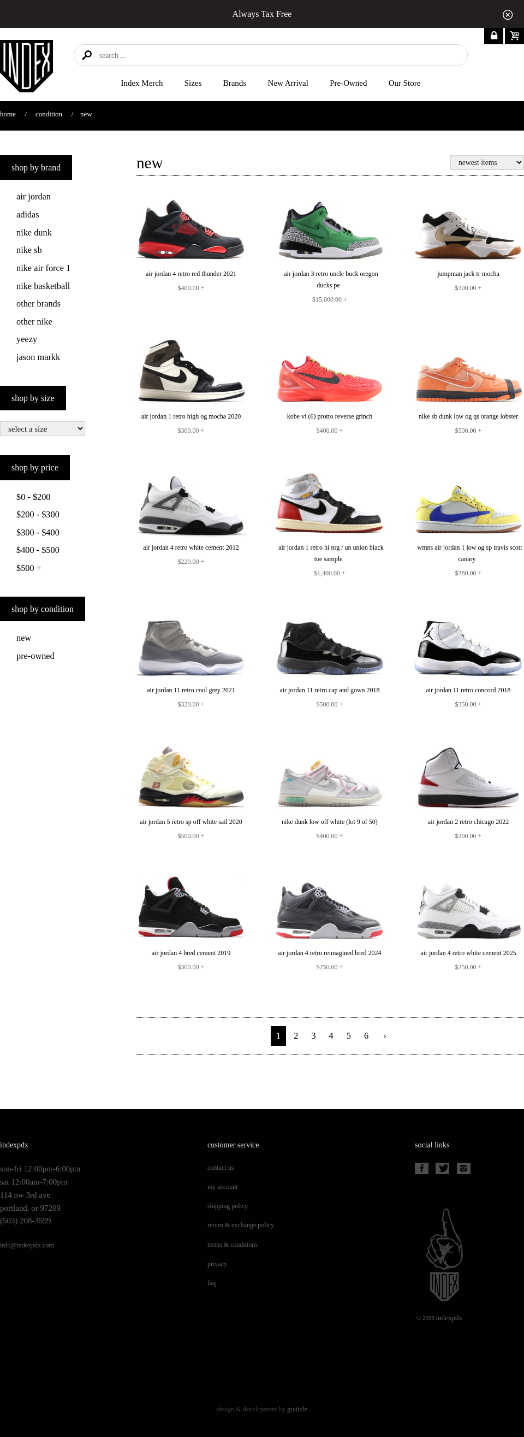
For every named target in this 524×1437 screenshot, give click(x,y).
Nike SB (29, 250)
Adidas (27, 214)
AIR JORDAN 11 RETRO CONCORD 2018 (468, 690)
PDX (449, 1318)
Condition (48, 114)
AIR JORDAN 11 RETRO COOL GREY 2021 (191, 690)
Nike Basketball (43, 286)
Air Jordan (33, 196)
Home (8, 114)
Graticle (297, 1409)
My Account (222, 1187)
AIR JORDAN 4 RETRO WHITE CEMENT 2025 (468, 953)
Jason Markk (38, 357)
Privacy (217, 1264)
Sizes (193, 83)
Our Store (405, 83)
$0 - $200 (33, 497)
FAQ (211, 1283)
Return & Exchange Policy (240, 1225)
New (23, 638)
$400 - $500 (37, 550)
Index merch (142, 83)
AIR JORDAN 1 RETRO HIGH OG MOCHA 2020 (191, 416)
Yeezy (26, 339)
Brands (234, 83)
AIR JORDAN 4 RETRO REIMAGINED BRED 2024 (329, 953)
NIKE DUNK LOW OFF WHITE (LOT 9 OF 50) (330, 822)
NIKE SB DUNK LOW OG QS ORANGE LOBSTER (468, 416)
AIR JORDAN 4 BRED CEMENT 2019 (191, 953)
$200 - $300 (37, 514)
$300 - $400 (37, 532)
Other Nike (34, 321)
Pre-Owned (348, 83)
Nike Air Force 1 (43, 268)
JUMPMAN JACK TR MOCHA (468, 274)
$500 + (28, 568)
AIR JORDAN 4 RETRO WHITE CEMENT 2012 (191, 547)
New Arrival (288, 83)
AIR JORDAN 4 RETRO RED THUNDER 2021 (191, 274)
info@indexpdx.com (27, 1245)
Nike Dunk (34, 232)
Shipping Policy (227, 1206)
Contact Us (220, 1167)
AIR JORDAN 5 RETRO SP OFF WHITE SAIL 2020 (191, 822)
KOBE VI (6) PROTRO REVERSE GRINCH (329, 416)
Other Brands (38, 303)
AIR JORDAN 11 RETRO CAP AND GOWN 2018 (329, 690)
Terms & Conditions (232, 1244)
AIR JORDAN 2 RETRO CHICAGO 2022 (468, 822)
